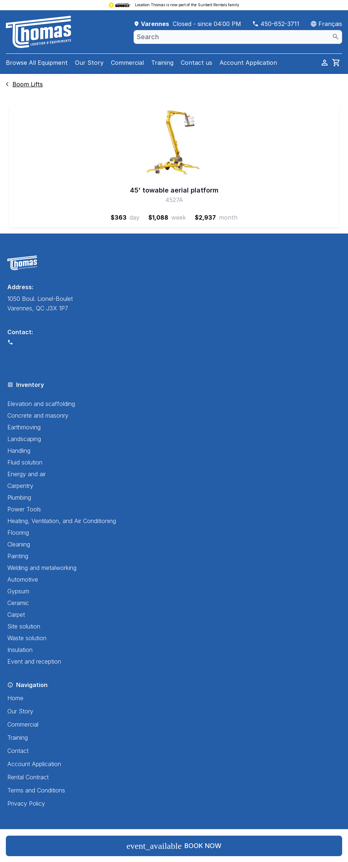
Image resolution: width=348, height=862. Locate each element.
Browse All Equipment (37, 62)
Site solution (23, 626)
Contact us (196, 62)
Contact (18, 750)
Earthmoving (24, 427)
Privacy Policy (26, 803)
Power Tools (24, 509)
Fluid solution (24, 462)
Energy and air (26, 474)
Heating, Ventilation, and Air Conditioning (61, 521)
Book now (174, 846)
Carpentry (20, 485)
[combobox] (238, 37)
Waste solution (26, 638)
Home (15, 698)
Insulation (20, 649)
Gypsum (18, 591)
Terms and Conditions (36, 790)
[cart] (336, 62)
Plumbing (19, 497)
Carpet (16, 614)
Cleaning (18, 544)
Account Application (248, 62)
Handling (18, 450)
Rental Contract (28, 777)
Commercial (127, 62)
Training (162, 62)
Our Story (89, 62)
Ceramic (18, 603)
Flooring (18, 532)
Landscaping (24, 439)
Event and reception (34, 661)
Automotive (22, 579)
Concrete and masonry (37, 415)
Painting (17, 556)
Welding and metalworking (41, 567)
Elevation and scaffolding (41, 403)
